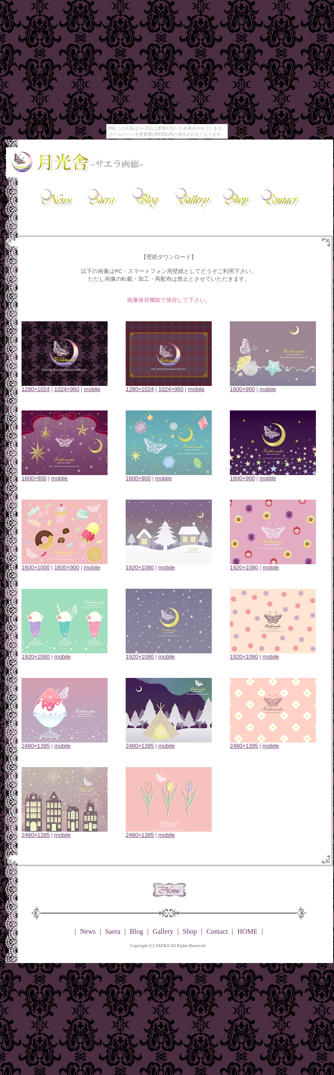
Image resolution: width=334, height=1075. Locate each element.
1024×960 (66, 389)
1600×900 (242, 389)
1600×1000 (35, 567)
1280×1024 (35, 389)
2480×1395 (35, 746)
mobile (92, 389)
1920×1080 (140, 567)
